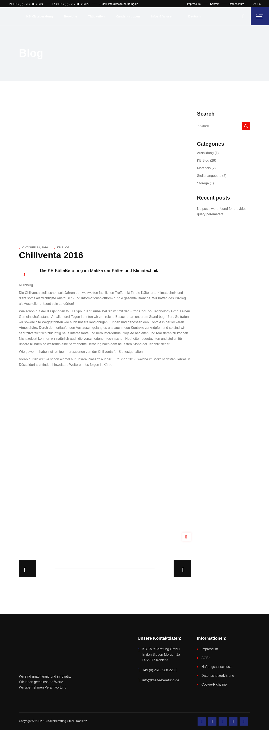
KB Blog (63, 247)
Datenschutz (236, 3)
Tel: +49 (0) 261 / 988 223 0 (25, 3)
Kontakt (214, 3)
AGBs (257, 3)
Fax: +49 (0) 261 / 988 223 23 (70, 3)
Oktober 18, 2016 (35, 247)
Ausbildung (205, 153)
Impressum (193, 3)
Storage (203, 183)
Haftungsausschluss (217, 667)
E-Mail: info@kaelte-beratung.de (118, 3)
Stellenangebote (209, 175)
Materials (204, 168)
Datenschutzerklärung (218, 675)
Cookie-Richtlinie (214, 684)
